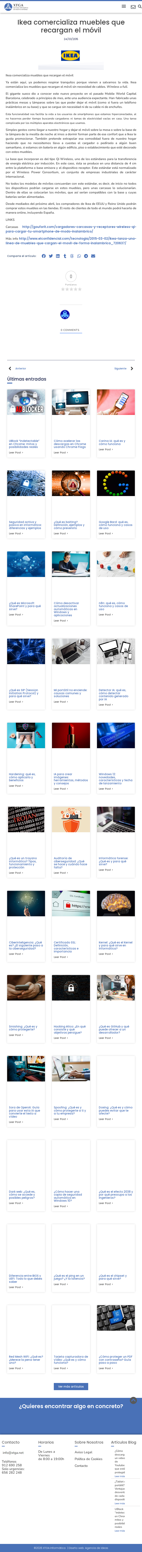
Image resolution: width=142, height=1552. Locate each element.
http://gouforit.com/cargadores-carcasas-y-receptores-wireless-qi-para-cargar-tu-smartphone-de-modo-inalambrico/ (71, 229)
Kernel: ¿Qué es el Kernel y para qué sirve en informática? (115, 947)
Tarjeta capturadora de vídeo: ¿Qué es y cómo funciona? (71, 1362)
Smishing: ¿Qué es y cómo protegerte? (23, 1029)
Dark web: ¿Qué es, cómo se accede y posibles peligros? (22, 1196)
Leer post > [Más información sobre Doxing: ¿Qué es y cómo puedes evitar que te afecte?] (106, 1120)
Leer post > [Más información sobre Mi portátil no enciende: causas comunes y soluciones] (61, 702)
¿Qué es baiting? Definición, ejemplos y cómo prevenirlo (69, 525)
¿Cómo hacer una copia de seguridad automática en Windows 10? (68, 1197)
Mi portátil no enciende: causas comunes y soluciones (70, 694)
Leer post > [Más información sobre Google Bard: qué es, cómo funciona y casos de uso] (106, 534)
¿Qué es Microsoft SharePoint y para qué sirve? (25, 606)
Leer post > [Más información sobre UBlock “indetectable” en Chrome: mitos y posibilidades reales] (16, 452)
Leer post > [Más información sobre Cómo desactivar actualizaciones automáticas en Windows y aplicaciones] (61, 621)
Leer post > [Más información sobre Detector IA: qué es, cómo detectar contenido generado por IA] (106, 705)
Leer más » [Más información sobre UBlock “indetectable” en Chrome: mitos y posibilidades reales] (121, 1533)
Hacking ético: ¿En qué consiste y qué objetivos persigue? (70, 1031)
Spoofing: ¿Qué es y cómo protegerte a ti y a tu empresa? (70, 1112)
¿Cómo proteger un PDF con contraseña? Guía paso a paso (115, 1362)
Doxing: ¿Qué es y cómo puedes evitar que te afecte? (115, 1112)
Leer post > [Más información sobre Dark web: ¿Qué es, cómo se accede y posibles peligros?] (16, 1205)
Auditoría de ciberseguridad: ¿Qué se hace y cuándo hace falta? (70, 863)
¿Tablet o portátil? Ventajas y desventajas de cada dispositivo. (122, 1493)
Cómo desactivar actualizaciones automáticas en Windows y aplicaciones (66, 610)
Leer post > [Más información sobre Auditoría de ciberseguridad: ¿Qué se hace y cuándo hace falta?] (61, 874)
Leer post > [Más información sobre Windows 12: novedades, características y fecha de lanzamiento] (106, 789)
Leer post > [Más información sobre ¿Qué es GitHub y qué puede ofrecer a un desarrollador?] (106, 1039)
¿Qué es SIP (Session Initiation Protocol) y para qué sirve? (23, 694)
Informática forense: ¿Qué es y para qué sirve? (113, 862)
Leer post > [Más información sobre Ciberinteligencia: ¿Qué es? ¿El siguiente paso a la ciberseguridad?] (16, 955)
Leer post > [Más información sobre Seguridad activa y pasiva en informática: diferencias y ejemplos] (16, 534)
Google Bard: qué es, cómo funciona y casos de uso (115, 525)
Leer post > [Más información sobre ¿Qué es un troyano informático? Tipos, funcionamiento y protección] (16, 874)
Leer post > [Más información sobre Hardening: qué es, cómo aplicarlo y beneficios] (16, 786)
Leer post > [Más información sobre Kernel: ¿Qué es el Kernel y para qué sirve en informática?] (106, 955)
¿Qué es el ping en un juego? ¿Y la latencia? (69, 1279)
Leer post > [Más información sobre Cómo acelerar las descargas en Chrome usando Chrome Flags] (61, 452)
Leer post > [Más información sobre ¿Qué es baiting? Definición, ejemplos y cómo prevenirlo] (61, 534)
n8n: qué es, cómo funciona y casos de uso (113, 606)
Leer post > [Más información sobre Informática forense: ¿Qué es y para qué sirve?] (106, 871)
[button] (123, 6)
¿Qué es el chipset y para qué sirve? (113, 1279)
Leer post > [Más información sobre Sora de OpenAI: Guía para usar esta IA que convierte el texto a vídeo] (16, 1123)
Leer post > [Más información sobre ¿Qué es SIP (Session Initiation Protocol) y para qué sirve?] (16, 702)
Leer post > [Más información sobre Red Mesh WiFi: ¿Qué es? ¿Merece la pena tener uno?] (16, 1370)
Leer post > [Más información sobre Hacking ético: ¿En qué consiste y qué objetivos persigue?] (61, 1039)
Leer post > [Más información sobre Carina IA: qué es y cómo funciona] (106, 449)
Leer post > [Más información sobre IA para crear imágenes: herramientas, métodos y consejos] (61, 789)
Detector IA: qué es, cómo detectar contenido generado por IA (113, 695)
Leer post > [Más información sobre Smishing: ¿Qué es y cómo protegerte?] (16, 1036)
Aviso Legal (83, 1454)
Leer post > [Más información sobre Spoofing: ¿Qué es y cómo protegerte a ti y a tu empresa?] (61, 1120)
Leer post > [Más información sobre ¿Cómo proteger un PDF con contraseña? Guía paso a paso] (106, 1370)
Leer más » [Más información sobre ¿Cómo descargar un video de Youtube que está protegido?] (121, 1478)
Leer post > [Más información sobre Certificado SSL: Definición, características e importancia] (61, 958)
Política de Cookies (88, 1461)
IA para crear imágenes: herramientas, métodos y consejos (71, 779)
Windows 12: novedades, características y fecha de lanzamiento (115, 779)
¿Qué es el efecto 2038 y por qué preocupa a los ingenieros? (116, 1196)
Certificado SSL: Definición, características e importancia (66, 948)
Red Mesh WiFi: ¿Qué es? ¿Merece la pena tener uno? (26, 1362)
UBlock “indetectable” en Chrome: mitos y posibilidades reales (24, 444)
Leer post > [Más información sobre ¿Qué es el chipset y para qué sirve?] (106, 1286)
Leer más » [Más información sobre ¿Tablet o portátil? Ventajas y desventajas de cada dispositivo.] (121, 1505)
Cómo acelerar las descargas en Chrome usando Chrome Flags (70, 444)
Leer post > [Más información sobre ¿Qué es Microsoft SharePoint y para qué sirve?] (16, 615)
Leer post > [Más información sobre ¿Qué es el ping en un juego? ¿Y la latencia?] (61, 1286)
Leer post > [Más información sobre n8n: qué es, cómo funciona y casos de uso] (106, 615)
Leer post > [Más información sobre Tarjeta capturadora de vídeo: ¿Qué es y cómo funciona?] (61, 1370)
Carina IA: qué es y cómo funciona (112, 442)
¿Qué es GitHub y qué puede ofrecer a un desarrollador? (114, 1031)
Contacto (81, 1468)
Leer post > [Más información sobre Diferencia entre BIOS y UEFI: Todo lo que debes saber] (16, 1289)
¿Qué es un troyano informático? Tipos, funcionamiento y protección (23, 863)
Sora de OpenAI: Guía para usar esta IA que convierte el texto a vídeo (24, 1113)
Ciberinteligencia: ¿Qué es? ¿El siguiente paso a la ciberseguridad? (26, 947)
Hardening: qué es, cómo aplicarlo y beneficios (22, 778)
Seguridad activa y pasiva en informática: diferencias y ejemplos (25, 525)
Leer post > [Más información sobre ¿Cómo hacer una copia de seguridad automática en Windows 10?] (61, 1208)
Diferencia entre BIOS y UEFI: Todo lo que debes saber (25, 1281)
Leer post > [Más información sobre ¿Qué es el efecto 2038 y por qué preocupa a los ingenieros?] (106, 1205)
